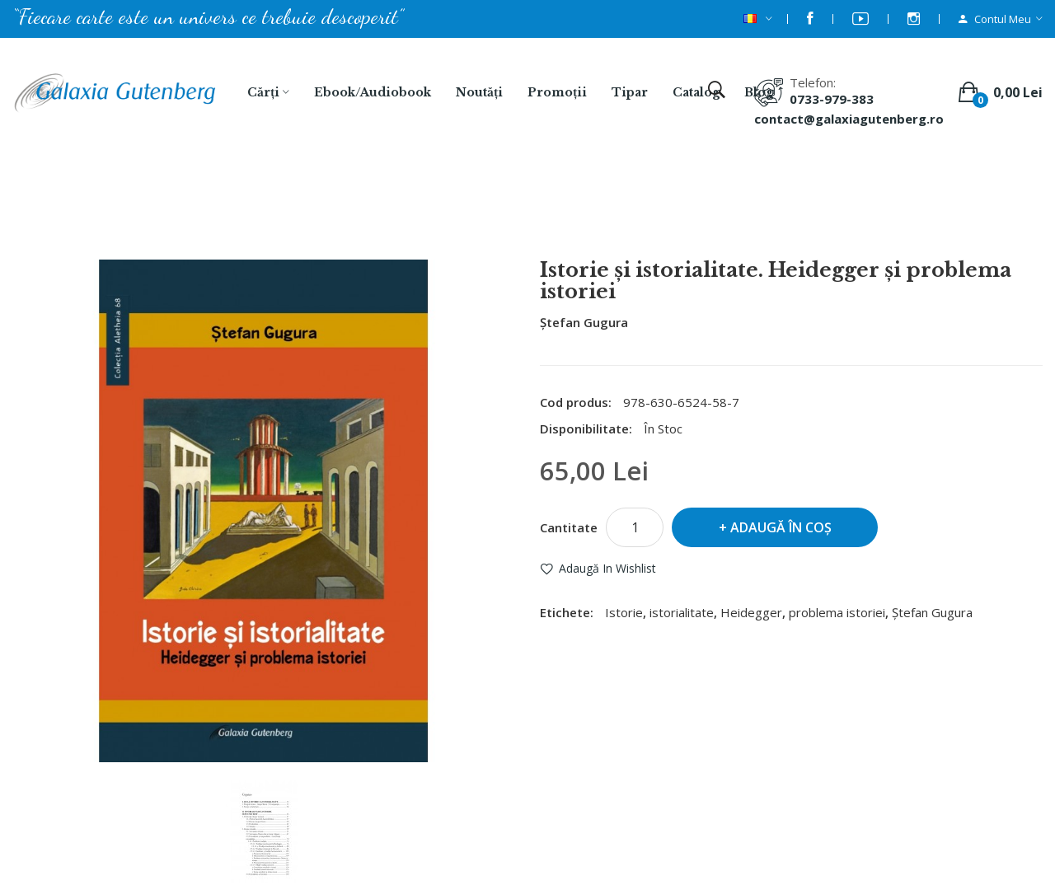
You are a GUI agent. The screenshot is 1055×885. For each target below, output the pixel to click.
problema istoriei (837, 612)
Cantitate (569, 527)
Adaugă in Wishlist (607, 568)
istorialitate (681, 612)
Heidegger (751, 612)
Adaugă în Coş (781, 527)
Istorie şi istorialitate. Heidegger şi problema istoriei (549, 215)
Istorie (624, 612)
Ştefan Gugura (584, 322)
